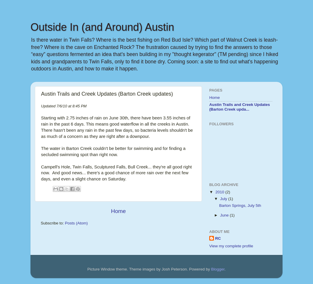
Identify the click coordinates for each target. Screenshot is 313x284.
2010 (220, 192)
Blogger (217, 269)
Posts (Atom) (76, 223)
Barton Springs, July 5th (240, 205)
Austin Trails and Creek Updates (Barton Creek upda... (239, 106)
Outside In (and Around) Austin (102, 27)
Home (118, 211)
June (225, 215)
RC (218, 238)
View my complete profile (231, 246)
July (224, 199)
